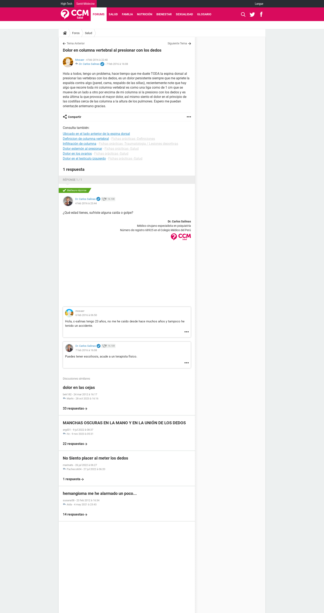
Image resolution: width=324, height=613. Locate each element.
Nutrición (144, 14)
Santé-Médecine (85, 3)
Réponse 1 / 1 (72, 179)
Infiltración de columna (79, 144)
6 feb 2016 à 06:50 (86, 315)
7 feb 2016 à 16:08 (117, 63)
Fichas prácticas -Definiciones (133, 139)
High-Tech (66, 3)
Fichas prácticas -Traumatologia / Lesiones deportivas (138, 144)
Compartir (74, 117)
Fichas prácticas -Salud (122, 149)
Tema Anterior (76, 43)
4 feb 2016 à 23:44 (86, 203)
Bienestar (164, 14)
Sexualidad (184, 14)
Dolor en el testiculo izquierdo (84, 158)
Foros (76, 33)
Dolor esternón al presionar (82, 149)
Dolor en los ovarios (77, 154)
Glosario (204, 14)
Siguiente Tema (177, 43)
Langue (259, 3)
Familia (127, 14)
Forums (99, 14)
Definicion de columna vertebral (86, 139)
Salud (113, 14)
